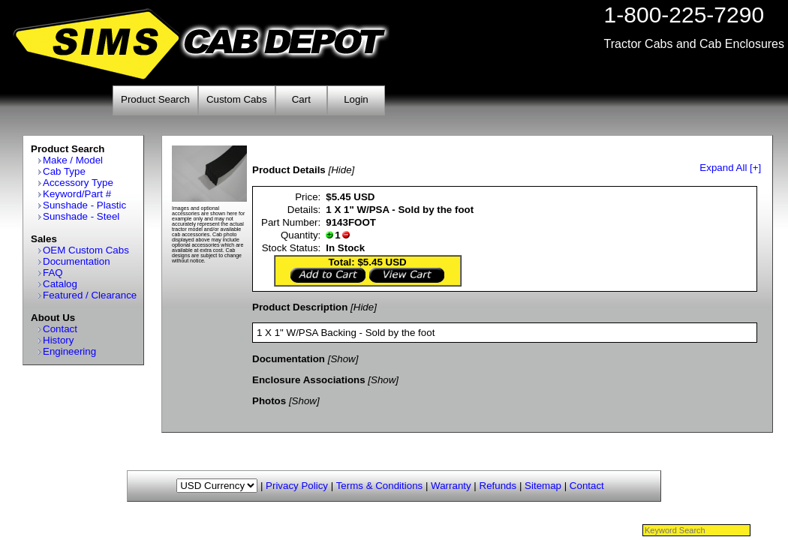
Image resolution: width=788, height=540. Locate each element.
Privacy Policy (297, 485)
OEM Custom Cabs (86, 250)
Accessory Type (78, 182)
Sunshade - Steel (81, 216)
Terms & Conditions (379, 485)
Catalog (60, 284)
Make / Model (73, 160)
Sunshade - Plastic (84, 205)
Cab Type (64, 171)
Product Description (299, 307)
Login (356, 99)
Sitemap (543, 485)
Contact (60, 328)
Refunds (498, 485)
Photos (269, 400)
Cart (301, 99)
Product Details (289, 170)
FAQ (53, 272)
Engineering (69, 351)
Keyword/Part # (77, 194)
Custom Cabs (236, 99)
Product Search (155, 99)
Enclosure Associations (308, 380)
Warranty (451, 485)
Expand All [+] (730, 167)
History (58, 340)
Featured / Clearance (90, 295)
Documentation (76, 261)
